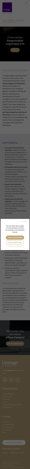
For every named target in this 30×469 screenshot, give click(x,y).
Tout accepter (15, 238)
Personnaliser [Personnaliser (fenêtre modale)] (15, 243)
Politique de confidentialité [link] (15, 246)
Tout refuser (24, 221)
